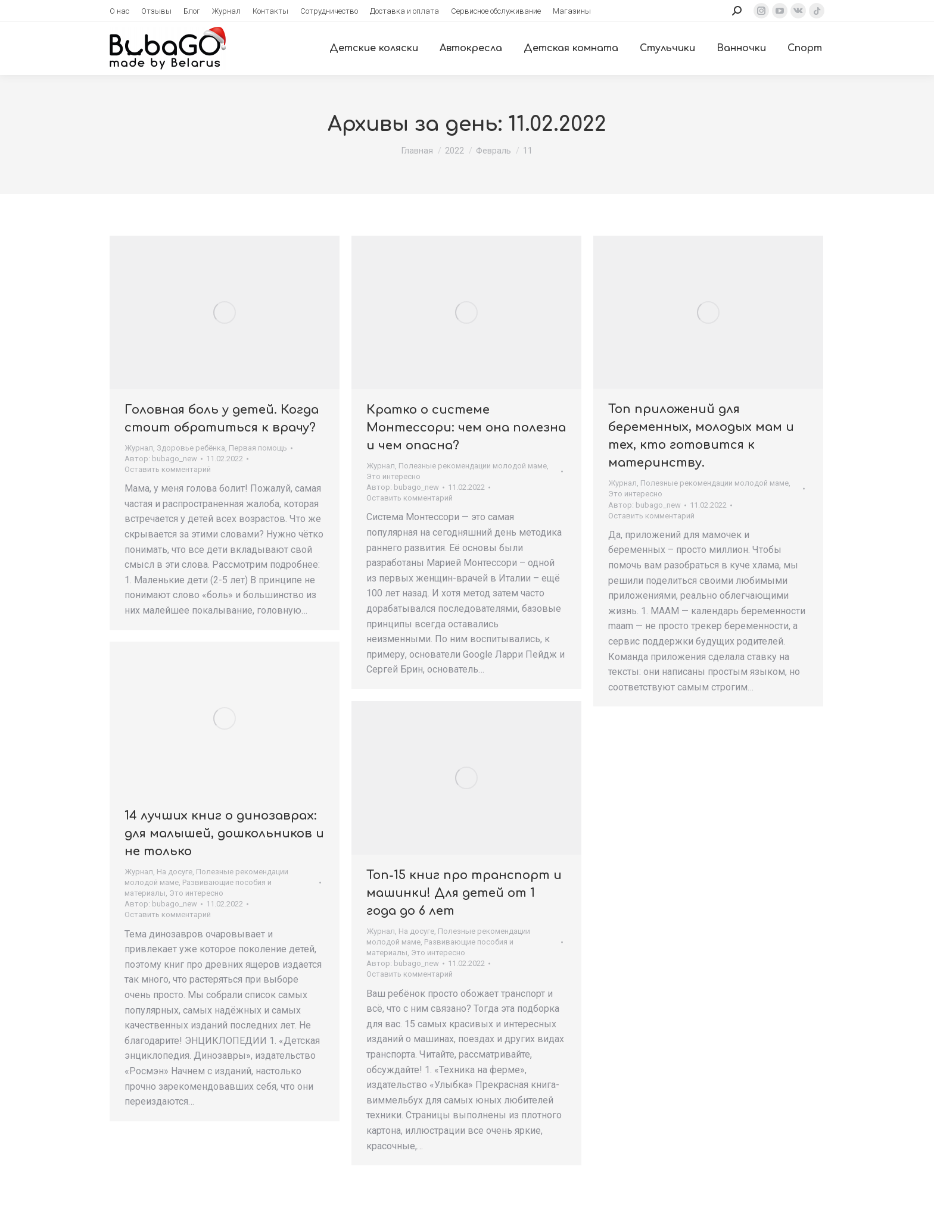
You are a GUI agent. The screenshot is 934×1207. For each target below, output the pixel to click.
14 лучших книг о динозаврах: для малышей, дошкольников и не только (224, 833)
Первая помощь (258, 447)
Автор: (160, 458)
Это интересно (393, 476)
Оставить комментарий (167, 469)
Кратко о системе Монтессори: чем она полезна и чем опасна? (466, 427)
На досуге (174, 871)
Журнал (138, 447)
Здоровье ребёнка (191, 447)
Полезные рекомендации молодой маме (472, 465)
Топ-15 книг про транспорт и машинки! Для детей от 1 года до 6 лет (464, 893)
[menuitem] (119, 11)
